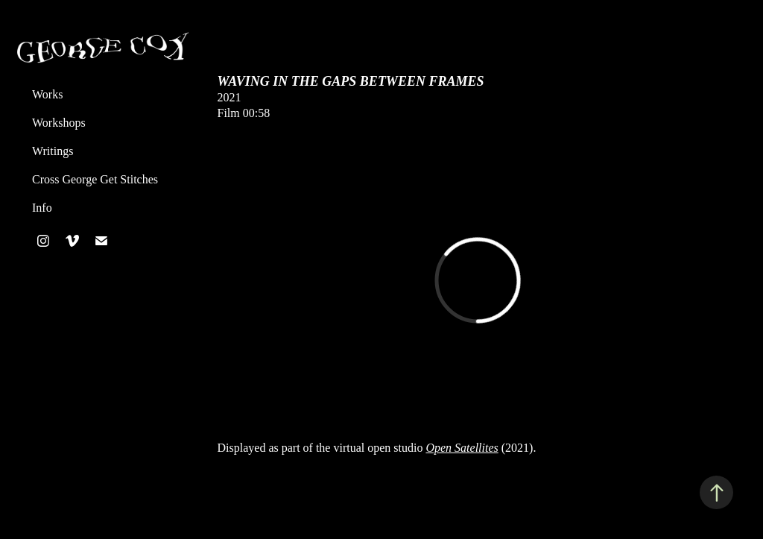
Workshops (59, 122)
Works (47, 94)
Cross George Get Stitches (95, 179)
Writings (52, 151)
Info (42, 207)
